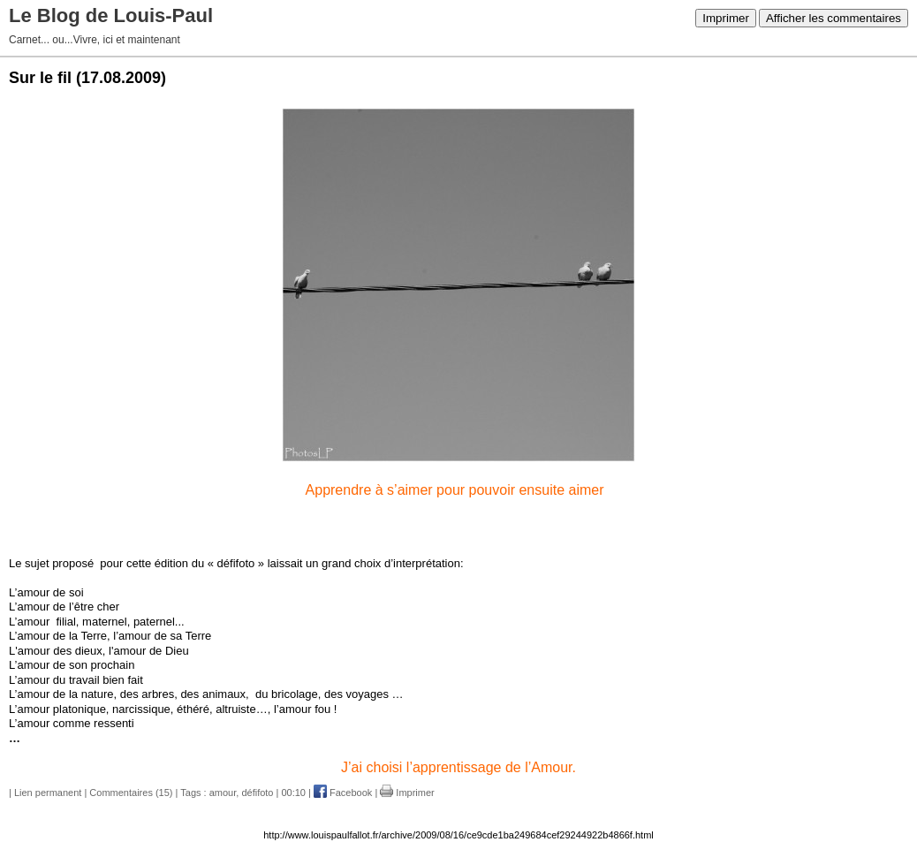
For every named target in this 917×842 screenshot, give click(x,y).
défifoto (257, 792)
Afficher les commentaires (833, 18)
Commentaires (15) (130, 792)
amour (223, 792)
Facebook (343, 792)
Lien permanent (47, 792)
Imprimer (725, 18)
